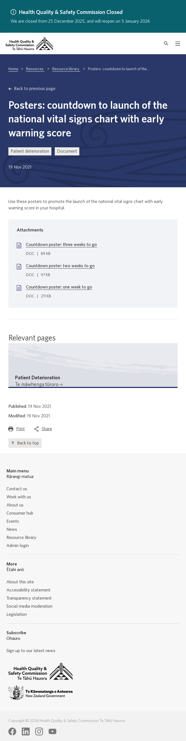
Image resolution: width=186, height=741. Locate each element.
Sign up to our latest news (30, 650)
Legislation (16, 614)
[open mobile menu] (177, 43)
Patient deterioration (30, 151)
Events (12, 521)
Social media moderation (29, 606)
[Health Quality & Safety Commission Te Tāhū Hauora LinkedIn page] (26, 731)
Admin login (17, 545)
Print (20, 430)
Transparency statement (29, 598)
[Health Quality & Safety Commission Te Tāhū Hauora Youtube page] (52, 731)
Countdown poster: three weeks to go (61, 244)
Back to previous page (34, 88)
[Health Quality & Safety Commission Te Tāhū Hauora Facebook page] (12, 731)
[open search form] (166, 43)
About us (14, 505)
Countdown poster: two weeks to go (60, 266)
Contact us (16, 489)
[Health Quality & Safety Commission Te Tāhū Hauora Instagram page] (39, 731)
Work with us (18, 497)
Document (67, 151)
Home (13, 69)
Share (47, 430)
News (11, 529)
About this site (20, 582)
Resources (35, 69)
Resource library (66, 69)
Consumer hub (19, 513)
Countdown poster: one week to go (59, 287)
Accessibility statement (28, 590)
